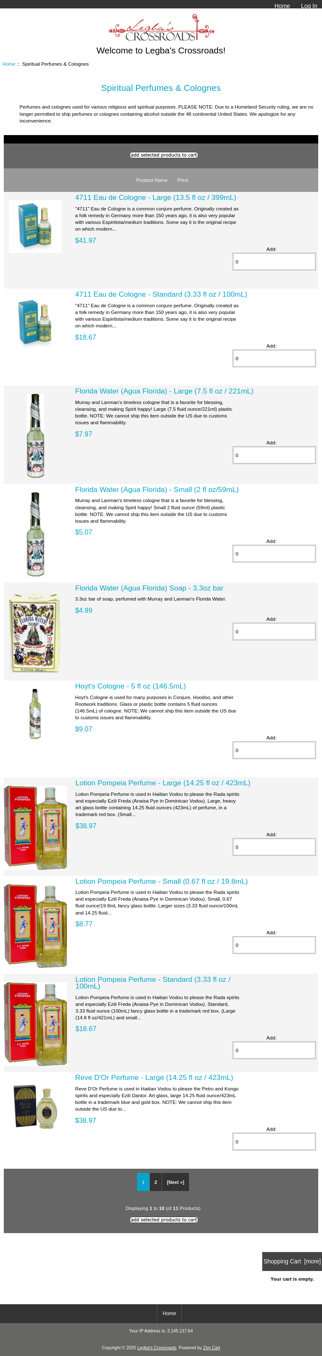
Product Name (152, 180)
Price (182, 180)
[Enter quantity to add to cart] (274, 262)
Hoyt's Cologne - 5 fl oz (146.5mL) (130, 686)
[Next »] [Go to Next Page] (175, 1182)
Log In (309, 6)
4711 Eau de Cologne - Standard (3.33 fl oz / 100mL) (161, 294)
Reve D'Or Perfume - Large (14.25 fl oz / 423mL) (154, 1077)
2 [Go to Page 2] (155, 1182)
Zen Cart (212, 1347)
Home (282, 6)
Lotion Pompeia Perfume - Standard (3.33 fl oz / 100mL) (152, 982)
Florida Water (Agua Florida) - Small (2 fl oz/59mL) (157, 489)
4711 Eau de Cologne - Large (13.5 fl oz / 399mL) (156, 197)
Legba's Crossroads (156, 1347)
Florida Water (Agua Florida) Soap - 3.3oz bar (149, 588)
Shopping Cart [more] (292, 1261)
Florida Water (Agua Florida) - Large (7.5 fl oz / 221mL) (164, 391)
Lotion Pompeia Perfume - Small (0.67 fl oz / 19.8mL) (161, 881)
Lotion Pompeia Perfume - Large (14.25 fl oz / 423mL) (162, 783)
